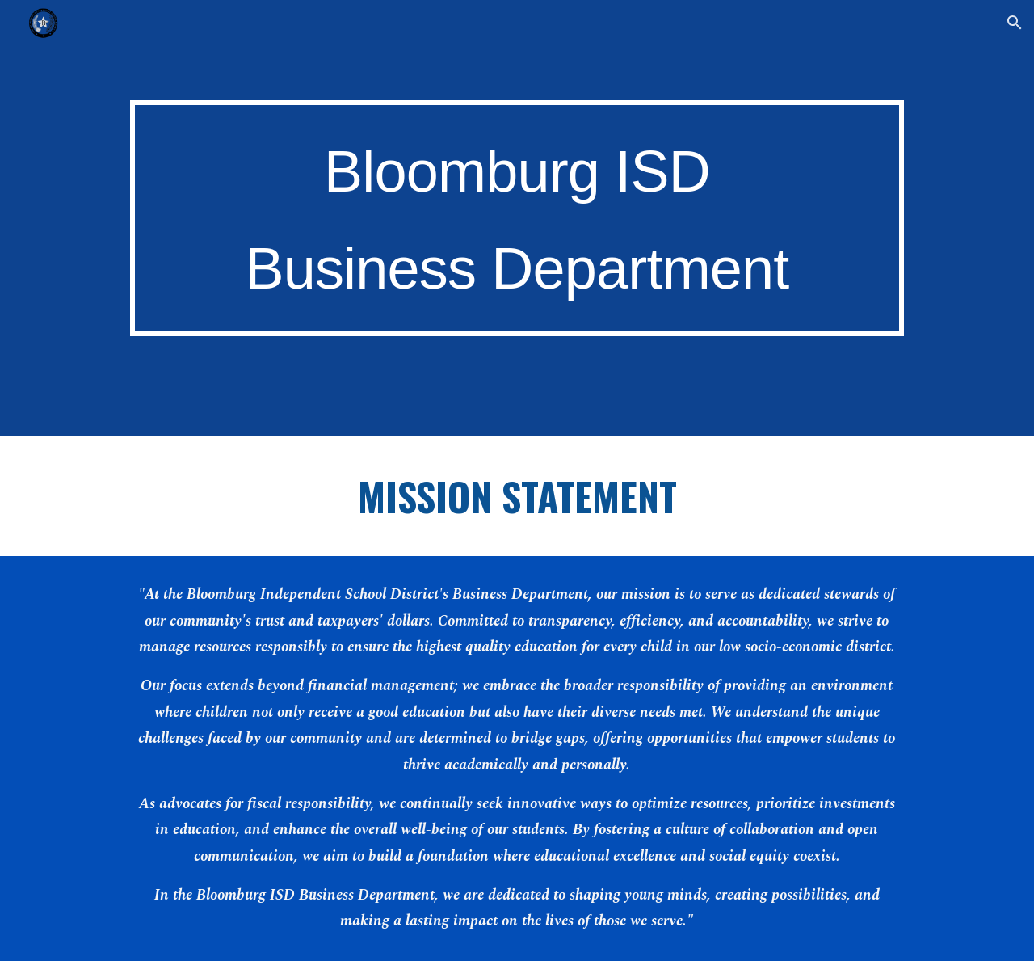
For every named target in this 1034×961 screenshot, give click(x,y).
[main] (516, 218)
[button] (1014, 22)
